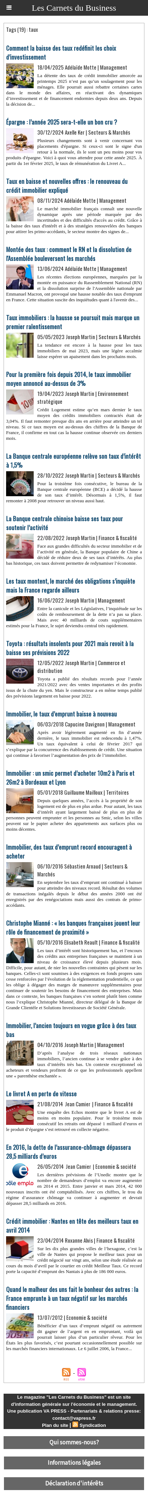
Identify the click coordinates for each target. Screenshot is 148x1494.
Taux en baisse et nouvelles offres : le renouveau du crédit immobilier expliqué (67, 186)
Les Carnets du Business (74, 7)
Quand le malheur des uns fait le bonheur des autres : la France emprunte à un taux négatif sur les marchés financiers (72, 1298)
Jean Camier (77, 1104)
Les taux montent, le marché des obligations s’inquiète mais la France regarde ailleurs (70, 585)
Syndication (93, 1425)
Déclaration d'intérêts (74, 1484)
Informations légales (74, 1463)
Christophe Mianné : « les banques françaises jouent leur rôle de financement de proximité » (73, 927)
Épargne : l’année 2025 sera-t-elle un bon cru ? (61, 121)
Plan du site (55, 1425)
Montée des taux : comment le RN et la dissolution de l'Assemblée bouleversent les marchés (69, 254)
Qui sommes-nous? (74, 1443)
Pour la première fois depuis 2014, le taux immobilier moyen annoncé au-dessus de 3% (68, 379)
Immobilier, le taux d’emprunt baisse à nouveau (61, 713)
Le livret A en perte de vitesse (41, 1093)
